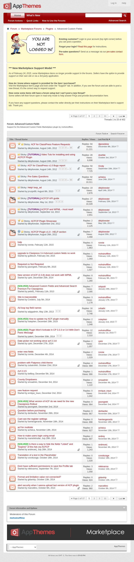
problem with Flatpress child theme (35, 362)
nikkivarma (33, 469)
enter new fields (26, 351)
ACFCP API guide (50, 198)
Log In (114, 3)
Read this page (85, 46)
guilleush (32, 256)
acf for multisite (25, 427)
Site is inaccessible (27, 297)
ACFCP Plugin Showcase (44, 221)
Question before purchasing (32, 410)
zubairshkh (33, 365)
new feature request (28, 390)
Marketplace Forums (31, 28)
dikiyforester (33, 148)
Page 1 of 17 (79, 116)
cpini (30, 277)
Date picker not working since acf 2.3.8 (37, 341)
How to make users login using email (36, 435)
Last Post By (104, 139)
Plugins (49, 28)
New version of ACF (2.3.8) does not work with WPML (45, 275)
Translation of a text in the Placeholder (37, 455)
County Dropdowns (27, 379)
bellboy (31, 374)
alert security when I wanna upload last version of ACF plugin (48, 485)
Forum (13, 28)
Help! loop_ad (35, 187)
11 (105, 116)
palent (31, 336)
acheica (31, 430)
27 (91, 199)
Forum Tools (101, 134)
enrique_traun (34, 393)
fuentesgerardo (35, 421)
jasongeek (32, 267)
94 (91, 144)
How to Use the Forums (53, 21)
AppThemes (119, 546)
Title (11, 139)
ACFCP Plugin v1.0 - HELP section (48, 232)
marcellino (32, 488)
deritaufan (32, 413)
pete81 (31, 291)
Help (124, 3)
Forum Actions (15, 21)
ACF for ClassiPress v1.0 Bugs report (46, 165)
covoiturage (33, 458)
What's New (33, 15)
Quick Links (32, 21)
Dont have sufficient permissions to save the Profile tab (45, 466)
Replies (85, 139)
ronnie (31, 245)
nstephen (32, 321)
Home (17, 15)
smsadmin (32, 382)
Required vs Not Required (31, 264)
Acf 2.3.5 (22, 371)
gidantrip (32, 479)
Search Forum (117, 134)
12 (91, 330)
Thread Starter (21, 139)
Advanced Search (117, 20)
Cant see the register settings (32, 419)
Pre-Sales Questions (38, 176)
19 (91, 188)
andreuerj (32, 449)
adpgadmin (33, 312)
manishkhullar (34, 438)
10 (71, 148)
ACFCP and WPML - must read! (57, 209)
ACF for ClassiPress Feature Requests (50, 144)
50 (91, 166)
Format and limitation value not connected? (39, 477)
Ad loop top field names (29, 307)
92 (91, 177)
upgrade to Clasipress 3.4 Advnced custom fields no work (46, 253)
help (20, 242)
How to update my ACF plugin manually (49, 319)
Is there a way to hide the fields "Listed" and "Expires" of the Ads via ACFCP (45, 445)
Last (122, 116)
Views (92, 139)
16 (91, 308)
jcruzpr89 (32, 191)
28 (91, 155)
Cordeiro (32, 299)
